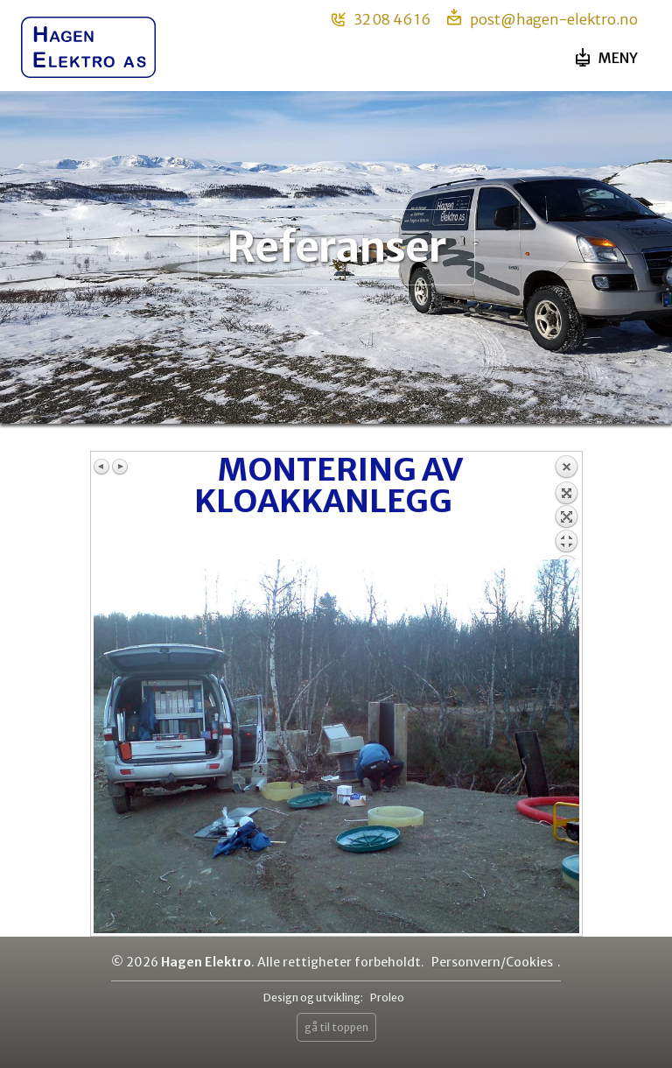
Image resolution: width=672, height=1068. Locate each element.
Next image (120, 466)
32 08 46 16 (381, 19)
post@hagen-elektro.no (542, 18)
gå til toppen (336, 1027)
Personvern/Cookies (492, 962)
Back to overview (566, 506)
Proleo (387, 997)
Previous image (102, 466)
